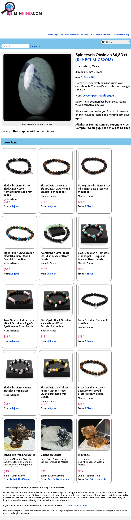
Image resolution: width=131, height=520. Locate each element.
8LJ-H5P (89, 77)
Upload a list (35, 46)
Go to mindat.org (121, 34)
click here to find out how (75, 505)
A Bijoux (14, 206)
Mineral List (86, 34)
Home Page (52, 34)
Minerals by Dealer (69, 34)
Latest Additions (102, 34)
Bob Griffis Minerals (21, 479)
